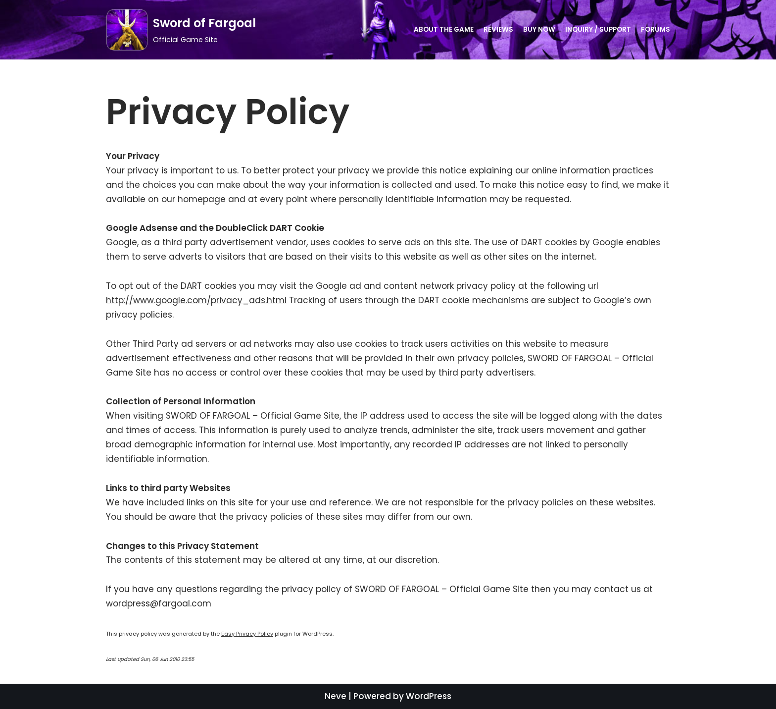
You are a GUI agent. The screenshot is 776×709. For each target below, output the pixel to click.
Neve (335, 696)
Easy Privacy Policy (247, 634)
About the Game (444, 29)
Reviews (498, 29)
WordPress (428, 696)
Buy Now (539, 29)
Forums (655, 29)
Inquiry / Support (598, 29)
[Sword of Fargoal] (181, 30)
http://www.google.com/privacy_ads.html (196, 300)
